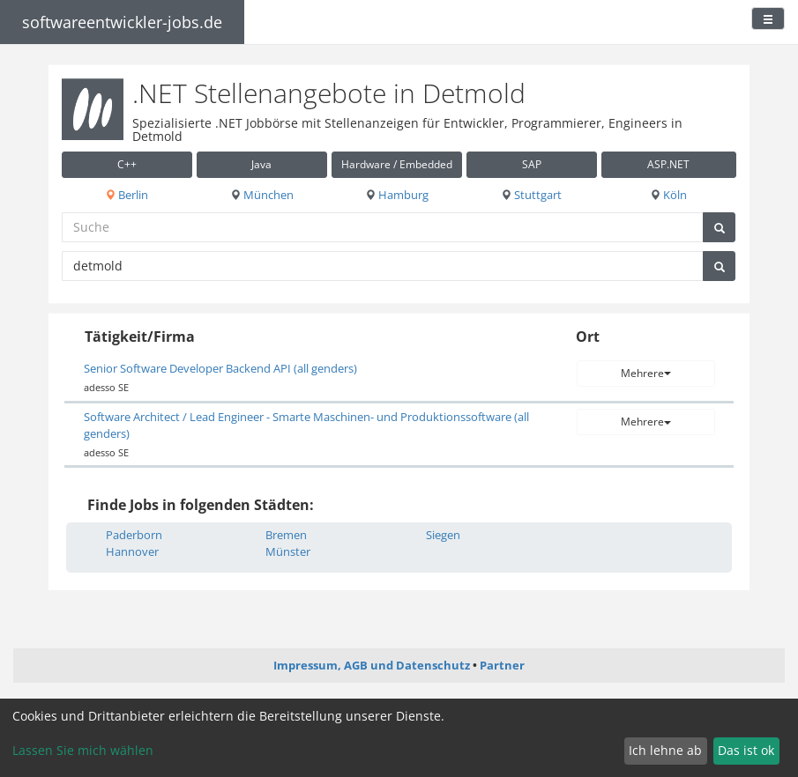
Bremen (286, 535)
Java (261, 164)
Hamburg (397, 195)
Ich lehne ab (665, 750)
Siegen (443, 535)
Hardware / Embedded (396, 164)
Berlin (126, 195)
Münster (287, 551)
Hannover (132, 551)
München (262, 195)
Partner (502, 665)
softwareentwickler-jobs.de (122, 22)
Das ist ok (746, 750)
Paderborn (134, 535)
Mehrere (646, 373)
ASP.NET (668, 164)
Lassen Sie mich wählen (82, 750)
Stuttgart (531, 195)
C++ (127, 164)
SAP (531, 164)
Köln (668, 195)
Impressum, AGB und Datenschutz (371, 665)
